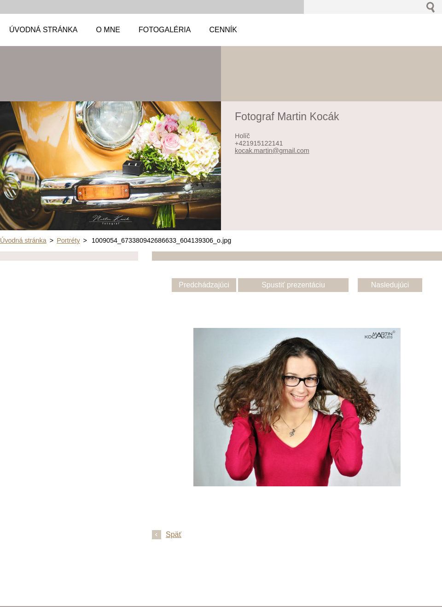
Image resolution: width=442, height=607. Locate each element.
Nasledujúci (390, 285)
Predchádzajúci (204, 285)
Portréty (68, 240)
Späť (173, 534)
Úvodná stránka (23, 240)
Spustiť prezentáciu (293, 285)
